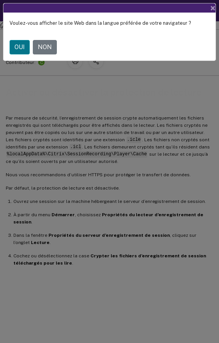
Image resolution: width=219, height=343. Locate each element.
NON (45, 47)
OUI (19, 47)
